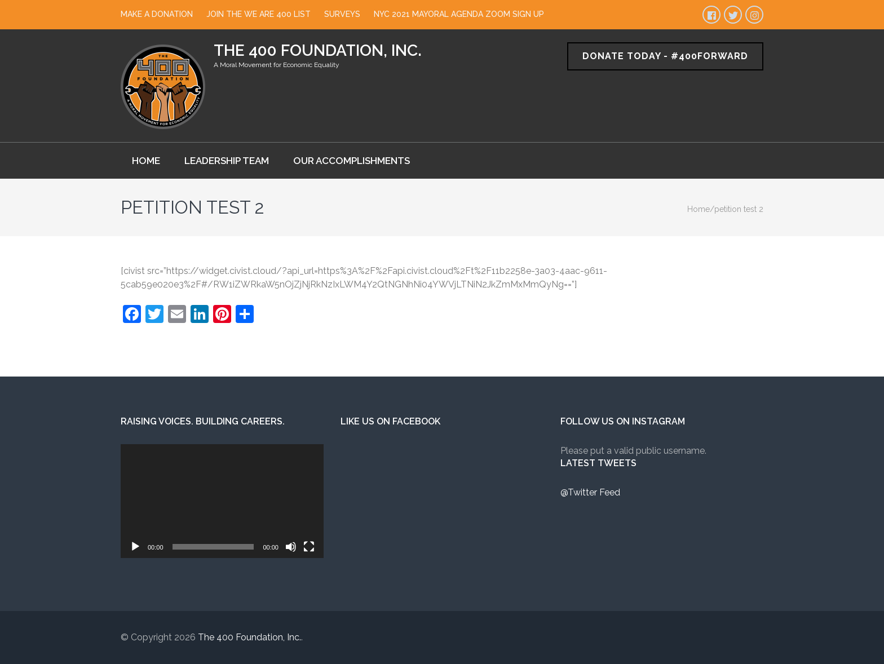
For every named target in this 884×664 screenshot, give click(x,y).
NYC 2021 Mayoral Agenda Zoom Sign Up (459, 14)
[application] (222, 501)
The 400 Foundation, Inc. (318, 50)
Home (146, 160)
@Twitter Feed (590, 492)
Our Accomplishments (351, 160)
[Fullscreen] (309, 546)
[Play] (135, 546)
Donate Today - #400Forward (665, 56)
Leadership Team (226, 160)
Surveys (342, 14)
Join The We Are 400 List (258, 14)
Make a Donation (157, 14)
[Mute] (291, 546)
